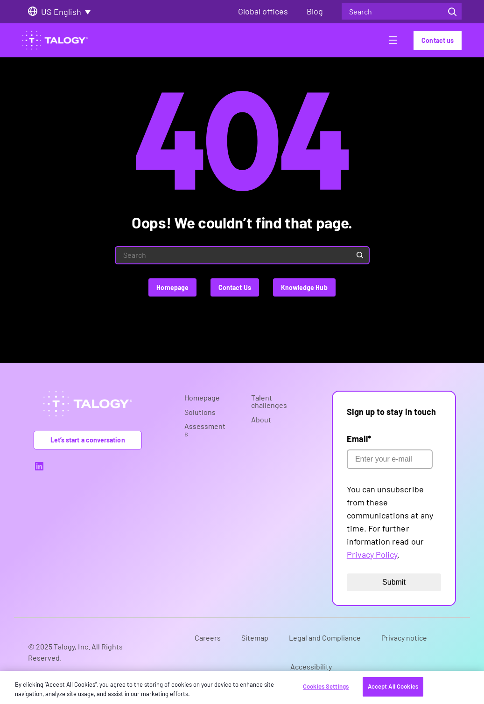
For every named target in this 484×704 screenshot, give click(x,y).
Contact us (437, 40)
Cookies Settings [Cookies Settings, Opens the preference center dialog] (326, 686)
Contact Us (234, 287)
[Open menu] (393, 42)
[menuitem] (69, 11)
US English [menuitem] (61, 12)
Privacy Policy (372, 554)
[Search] (452, 11)
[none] (69, 11)
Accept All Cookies (393, 686)
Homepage (172, 287)
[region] (242, 687)
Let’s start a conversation (87, 440)
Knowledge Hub (304, 287)
